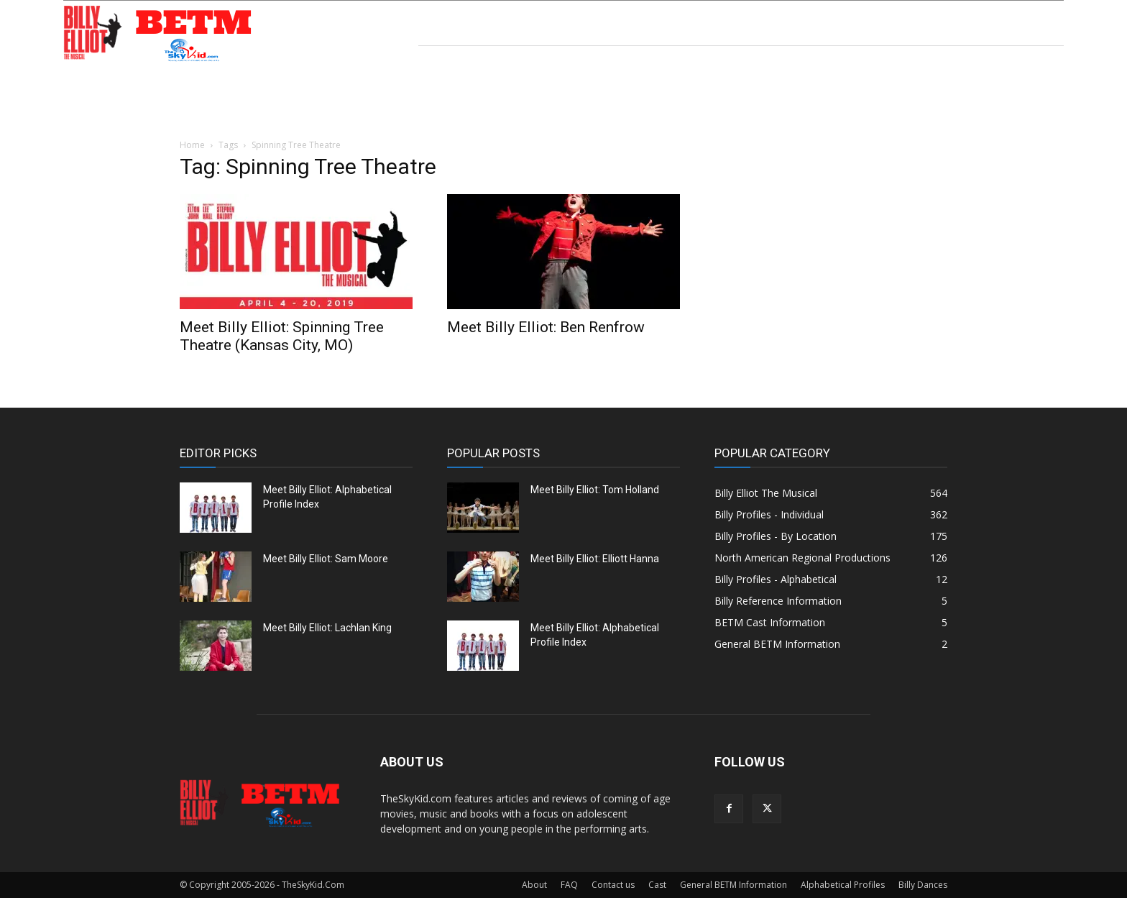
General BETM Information (733, 885)
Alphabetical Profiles (843, 885)
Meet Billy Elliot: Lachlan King (327, 627)
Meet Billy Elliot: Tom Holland (594, 489)
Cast (657, 885)
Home (192, 145)
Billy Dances (922, 885)
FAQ (569, 885)
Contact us (613, 885)
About (534, 885)
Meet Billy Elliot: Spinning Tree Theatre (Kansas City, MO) (282, 336)
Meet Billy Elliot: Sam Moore (325, 558)
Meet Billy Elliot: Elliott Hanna (594, 558)
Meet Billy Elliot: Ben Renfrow (546, 327)
